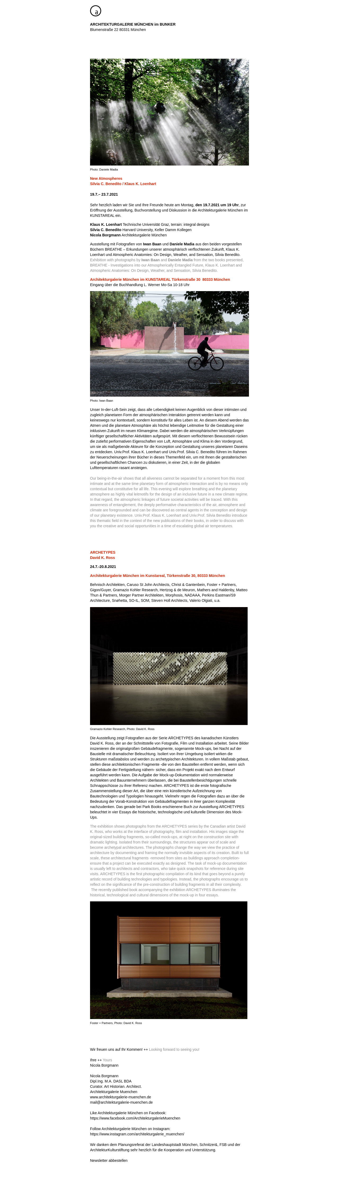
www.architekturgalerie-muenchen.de (120, 1097)
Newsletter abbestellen (109, 1160)
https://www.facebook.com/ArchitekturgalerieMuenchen (135, 1118)
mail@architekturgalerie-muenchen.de (121, 1102)
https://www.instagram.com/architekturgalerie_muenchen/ (137, 1134)
